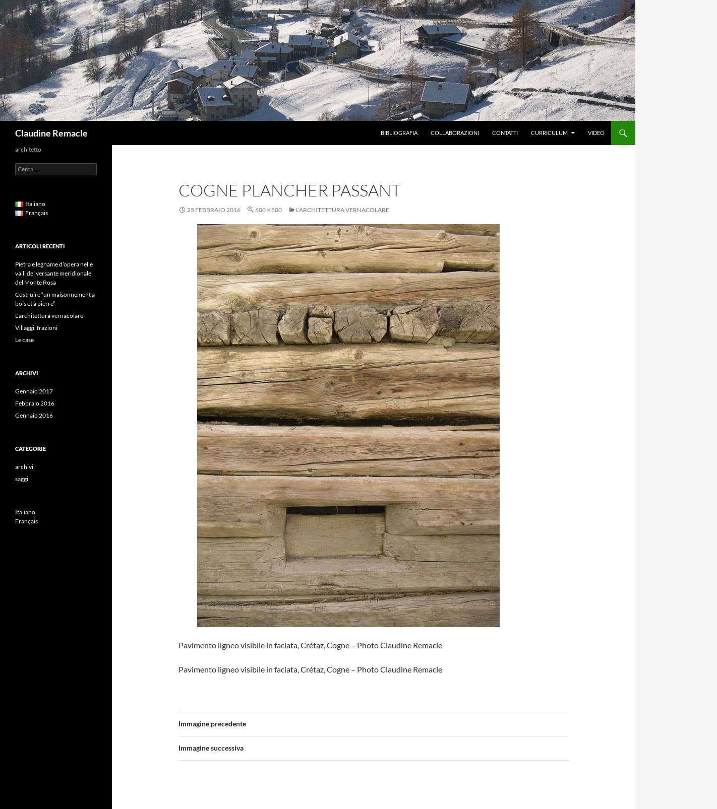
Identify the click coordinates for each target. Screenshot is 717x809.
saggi (21, 479)
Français (26, 521)
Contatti (505, 132)
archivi (24, 466)
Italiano (25, 512)
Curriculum (549, 132)
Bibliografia (399, 132)
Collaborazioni (455, 132)
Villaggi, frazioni (36, 327)
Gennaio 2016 (34, 415)
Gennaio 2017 (34, 391)
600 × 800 (268, 210)
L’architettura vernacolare (342, 210)
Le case (24, 340)
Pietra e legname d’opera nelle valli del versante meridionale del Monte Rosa (54, 273)
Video (596, 132)
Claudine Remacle (51, 133)
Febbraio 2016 (34, 403)
